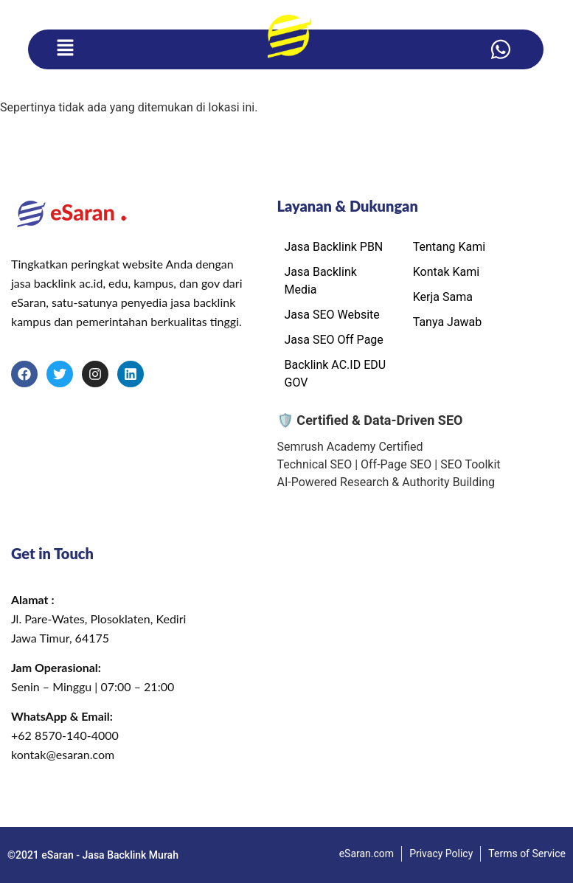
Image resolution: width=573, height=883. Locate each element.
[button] (65, 49)
